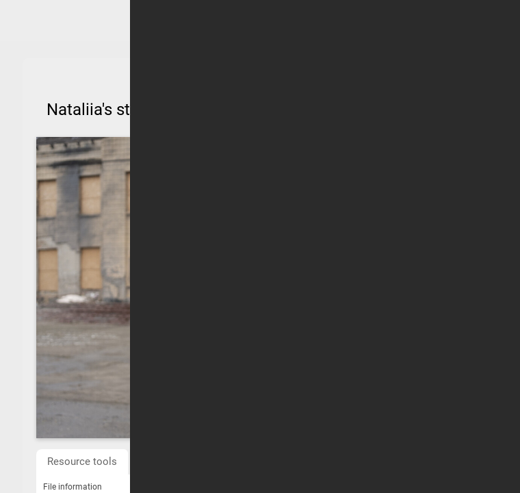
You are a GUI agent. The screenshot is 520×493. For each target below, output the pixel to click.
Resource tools (82, 461)
